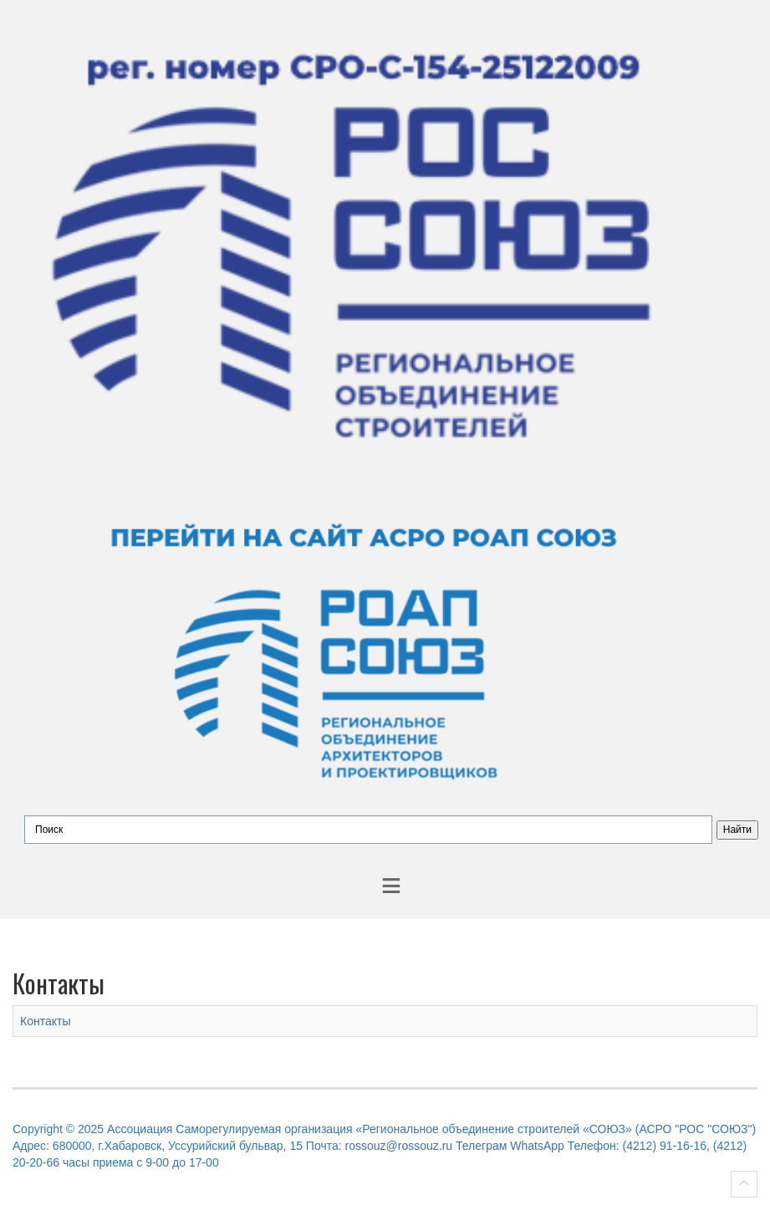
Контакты (45, 1021)
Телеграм (481, 1145)
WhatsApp (537, 1145)
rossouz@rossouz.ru (399, 1145)
